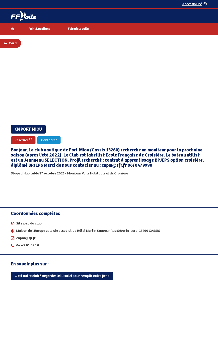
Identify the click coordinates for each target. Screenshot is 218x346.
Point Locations (39, 29)
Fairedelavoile (78, 29)
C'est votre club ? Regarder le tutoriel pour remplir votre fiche (62, 276)
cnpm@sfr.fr (25, 238)
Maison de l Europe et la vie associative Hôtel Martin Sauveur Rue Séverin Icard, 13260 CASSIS (88, 231)
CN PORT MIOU (28, 129)
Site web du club (29, 223)
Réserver (23, 140)
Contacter (49, 140)
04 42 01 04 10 (27, 245)
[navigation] (109, 29)
